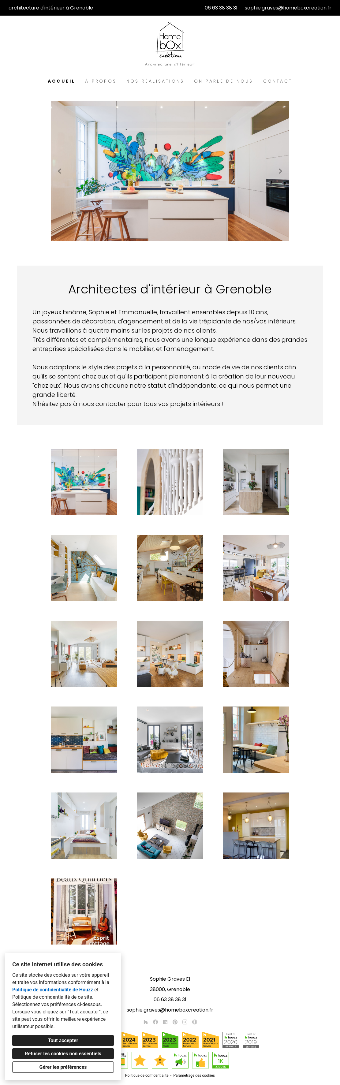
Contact (277, 81)
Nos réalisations (155, 81)
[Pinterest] (175, 1022)
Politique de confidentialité (147, 1075)
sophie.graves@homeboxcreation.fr (288, 8)
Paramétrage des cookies (194, 1075)
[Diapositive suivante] (280, 171)
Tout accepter (63, 1040)
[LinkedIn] (165, 1022)
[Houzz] (146, 1022)
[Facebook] (155, 1022)
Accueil (61, 81)
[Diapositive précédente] (59, 171)
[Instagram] (185, 1022)
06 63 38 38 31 (221, 8)
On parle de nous (223, 81)
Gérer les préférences (63, 1067)
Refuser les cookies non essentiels (63, 1054)
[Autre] (195, 1022)
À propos (101, 81)
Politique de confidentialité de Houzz (52, 990)
